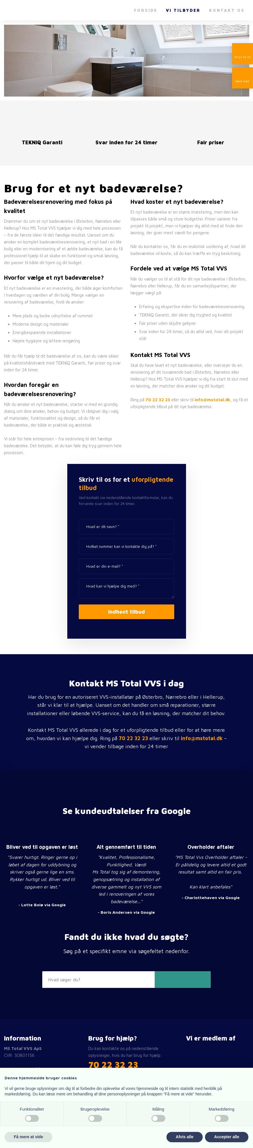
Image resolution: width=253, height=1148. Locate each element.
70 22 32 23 (157, 399)
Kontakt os (227, 10)
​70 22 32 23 (113, 1064)
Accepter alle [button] (226, 1136)
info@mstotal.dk (212, 399)
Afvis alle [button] (184, 1136)
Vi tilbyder (183, 10)
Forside (145, 10)
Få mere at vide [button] (28, 1136)
